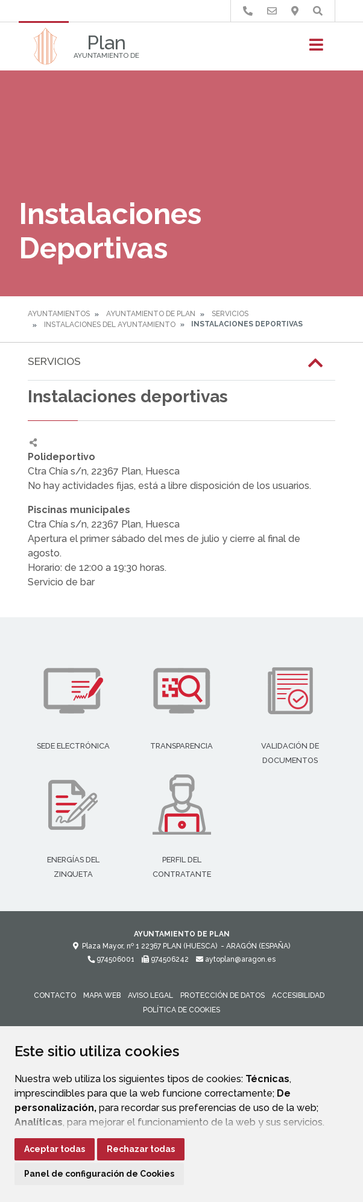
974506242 (165, 959)
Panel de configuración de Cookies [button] (99, 1174)
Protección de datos (222, 995)
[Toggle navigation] (316, 48)
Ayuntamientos (59, 314)
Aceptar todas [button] (54, 1149)
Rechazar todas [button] (141, 1149)
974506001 (110, 959)
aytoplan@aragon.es (236, 959)
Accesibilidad (298, 995)
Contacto (55, 995)
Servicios (230, 314)
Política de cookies (181, 1010)
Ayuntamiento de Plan (150, 314)
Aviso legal (150, 995)
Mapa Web (102, 995)
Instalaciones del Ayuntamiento (109, 324)
